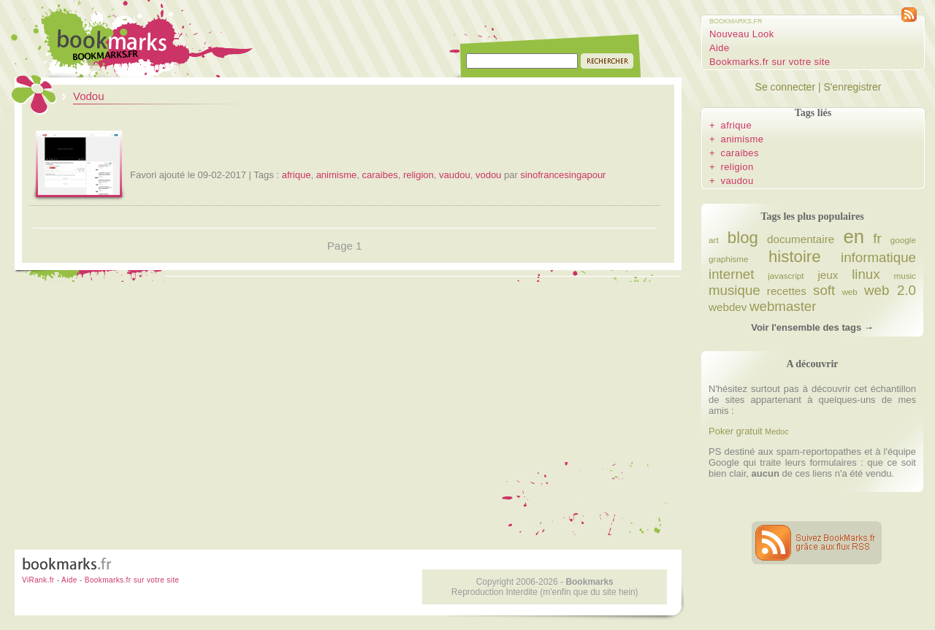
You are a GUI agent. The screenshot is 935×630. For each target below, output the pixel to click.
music (904, 275)
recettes (786, 291)
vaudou (454, 174)
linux (865, 274)
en (853, 236)
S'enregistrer (852, 87)
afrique (296, 174)
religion (418, 174)
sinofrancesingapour (563, 174)
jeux (827, 275)
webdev (728, 307)
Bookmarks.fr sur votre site (769, 61)
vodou (488, 174)
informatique (878, 257)
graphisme (729, 259)
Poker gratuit (736, 431)
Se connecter (785, 87)
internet (731, 274)
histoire (794, 256)
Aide (719, 47)
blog (743, 237)
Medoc (776, 431)
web (849, 291)
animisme (336, 174)
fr (877, 238)
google (903, 240)
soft (824, 290)
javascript (786, 275)
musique (734, 290)
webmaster (782, 306)
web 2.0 (890, 290)
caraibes (380, 174)
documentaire (800, 239)
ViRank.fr (38, 580)
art (714, 240)
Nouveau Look (741, 33)
